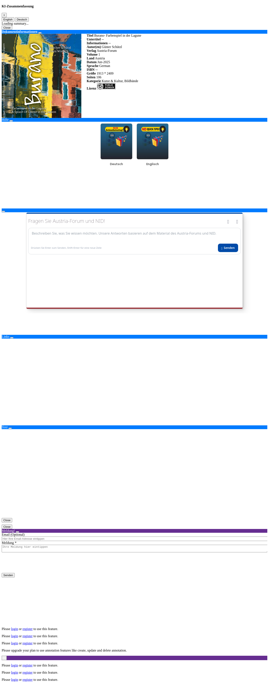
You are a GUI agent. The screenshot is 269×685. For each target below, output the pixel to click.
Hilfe (5, 120)
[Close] (4, 15)
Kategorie (94, 81)
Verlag (91, 50)
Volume (92, 54)
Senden (8, 576)
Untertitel (94, 39)
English (8, 19)
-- (103, 39)
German (104, 66)
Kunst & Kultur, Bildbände (120, 81)
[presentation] (34, 566)
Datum (91, 62)
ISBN (90, 69)
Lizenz (91, 88)
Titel (90, 35)
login (14, 629)
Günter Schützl (112, 47)
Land (90, 58)
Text (5, 427)
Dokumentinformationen (19, 31)
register (27, 629)
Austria (100, 58)
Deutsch (22, 19)
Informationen (97, 43)
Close (7, 27)
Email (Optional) (13, 534)
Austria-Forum (107, 50)
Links (5, 336)
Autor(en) (94, 47)
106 (98, 77)
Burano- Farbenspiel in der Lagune (117, 35)
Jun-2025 (104, 62)
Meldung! (8, 531)
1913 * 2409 (105, 73)
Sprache (92, 66)
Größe (91, 73)
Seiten (91, 77)
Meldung (8, 543)
